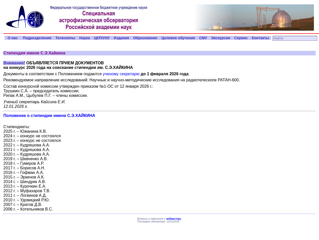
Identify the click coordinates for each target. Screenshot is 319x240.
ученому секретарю (121, 74)
